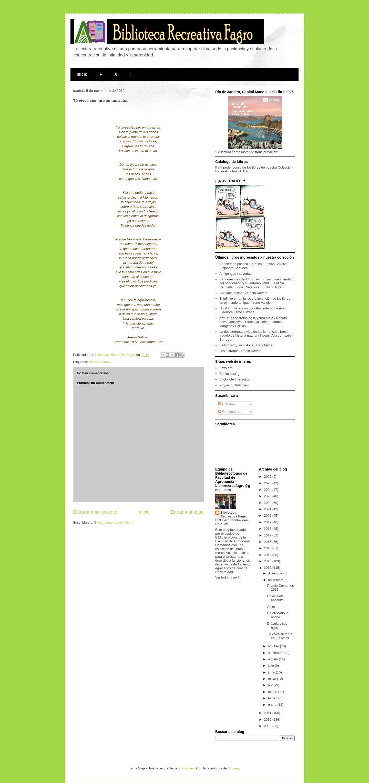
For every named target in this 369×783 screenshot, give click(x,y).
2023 (268, 496)
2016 (268, 542)
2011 (268, 713)
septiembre (276, 653)
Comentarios (229, 412)
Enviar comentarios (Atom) (114, 522)
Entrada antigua (187, 512)
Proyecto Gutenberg (234, 385)
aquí (249, 171)
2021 (268, 509)
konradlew (186, 768)
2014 (268, 555)
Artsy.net (225, 368)
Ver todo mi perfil (227, 577)
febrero (274, 698)
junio (272, 672)
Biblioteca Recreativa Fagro (234, 514)
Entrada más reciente (95, 512)
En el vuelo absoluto (275, 598)
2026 (268, 476)
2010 (268, 719)
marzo (273, 692)
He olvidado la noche (277, 615)
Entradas (227, 404)
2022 (268, 503)
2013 (268, 561)
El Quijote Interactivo (234, 379)
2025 (268, 483)
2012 (268, 568)
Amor (271, 607)
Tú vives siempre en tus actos (279, 636)
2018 (268, 529)
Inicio (82, 74)
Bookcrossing (229, 374)
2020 (268, 515)
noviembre (276, 580)
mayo (272, 679)
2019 (268, 522)
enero (273, 705)
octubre (274, 646)
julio (271, 666)
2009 (268, 726)
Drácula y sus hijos (277, 626)
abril (271, 685)
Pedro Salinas (99, 362)
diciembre (275, 573)
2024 (268, 490)
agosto (273, 659)
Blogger (233, 768)
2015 (268, 548)
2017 (268, 535)
